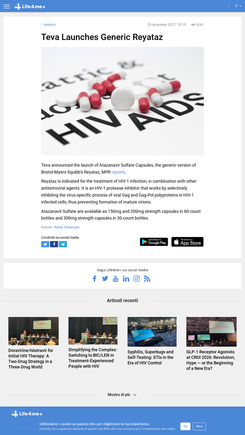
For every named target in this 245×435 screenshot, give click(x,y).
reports (118, 172)
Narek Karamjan (66, 227)
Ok (185, 426)
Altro (199, 426)
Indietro (48, 25)
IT (238, 6)
